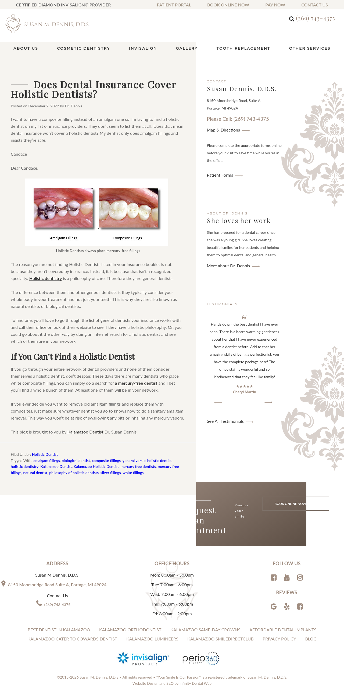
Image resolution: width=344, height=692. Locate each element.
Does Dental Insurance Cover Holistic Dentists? (93, 89)
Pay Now (275, 4)
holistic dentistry (24, 466)
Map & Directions (223, 129)
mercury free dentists (138, 466)
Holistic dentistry (45, 278)
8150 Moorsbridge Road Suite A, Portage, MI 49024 (57, 584)
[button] (218, 402)
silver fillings (111, 472)
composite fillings (106, 460)
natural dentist (35, 472)
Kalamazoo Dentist (85, 431)
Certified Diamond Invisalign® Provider (63, 4)
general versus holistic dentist (147, 460)
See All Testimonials (225, 421)
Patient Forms (220, 174)
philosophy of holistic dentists (74, 472)
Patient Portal (174, 4)
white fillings (133, 472)
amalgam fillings (46, 460)
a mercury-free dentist (136, 382)
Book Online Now (228, 4)
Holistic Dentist (45, 454)
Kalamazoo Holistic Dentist (96, 466)
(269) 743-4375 (315, 18)
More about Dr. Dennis (228, 265)
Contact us (314, 4)
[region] (244, 360)
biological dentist (76, 460)
